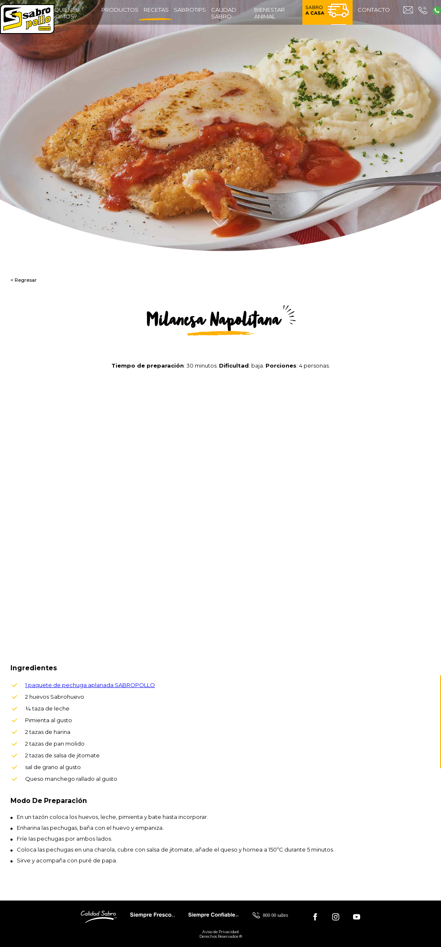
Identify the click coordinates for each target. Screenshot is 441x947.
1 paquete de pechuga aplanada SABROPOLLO (90, 685)
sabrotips (190, 9)
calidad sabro (223, 13)
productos (120, 9)
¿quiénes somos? (65, 13)
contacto (374, 9)
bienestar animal (269, 13)
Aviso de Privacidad (220, 931)
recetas (156, 13)
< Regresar (23, 280)
